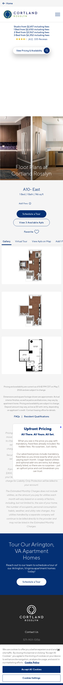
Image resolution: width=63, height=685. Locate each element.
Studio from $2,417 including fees (31, 26)
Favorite (31, 159)
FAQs (17, 343)
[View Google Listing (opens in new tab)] (31, 39)
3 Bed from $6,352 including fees (31, 35)
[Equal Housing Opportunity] (24, 585)
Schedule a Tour (31, 141)
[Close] (58, 650)
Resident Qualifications (36, 343)
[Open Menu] (57, 14)
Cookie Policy (32, 662)
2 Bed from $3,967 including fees (31, 32)
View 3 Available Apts (31, 149)
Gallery (6, 168)
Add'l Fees (25, 130)
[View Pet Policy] (31, 592)
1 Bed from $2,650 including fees (31, 29)
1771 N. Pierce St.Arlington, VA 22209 (32, 575)
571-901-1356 (31, 567)
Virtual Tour (21, 168)
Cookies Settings (31, 678)
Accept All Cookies (31, 669)
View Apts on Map (41, 168)
